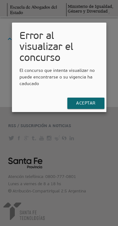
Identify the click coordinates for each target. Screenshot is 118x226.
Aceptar (86, 103)
